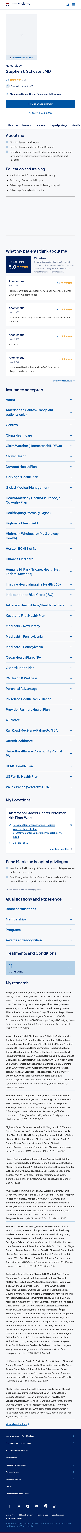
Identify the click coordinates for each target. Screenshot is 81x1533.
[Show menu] (72, 4)
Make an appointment (40, 103)
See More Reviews (64, 380)
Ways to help (40, 1457)
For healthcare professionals (40, 1443)
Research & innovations (40, 1464)
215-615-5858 (20, 842)
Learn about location (60, 849)
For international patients (40, 1450)
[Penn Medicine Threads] (46, 1506)
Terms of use (42, 1515)
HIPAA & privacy (26, 1515)
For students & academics (40, 1493)
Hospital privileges (59, 125)
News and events (40, 1479)
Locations (40, 125)
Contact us (10, 1515)
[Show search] (66, 4)
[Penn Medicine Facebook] (10, 1506)
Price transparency (14, 1518)
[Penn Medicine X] (19, 1506)
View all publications (18, 1424)
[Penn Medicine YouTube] (37, 1506)
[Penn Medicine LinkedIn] (55, 1506)
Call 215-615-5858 (40, 113)
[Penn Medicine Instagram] (28, 1506)
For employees (40, 1472)
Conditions (16, 968)
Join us (40, 1486)
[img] (40, 79)
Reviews (26, 125)
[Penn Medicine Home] (18, 5)
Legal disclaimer (59, 1515)
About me (13, 125)
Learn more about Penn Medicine (40, 1436)
